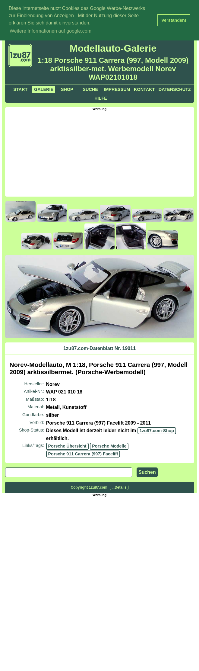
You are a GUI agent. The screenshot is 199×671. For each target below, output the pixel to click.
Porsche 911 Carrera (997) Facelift (83, 453)
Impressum (117, 88)
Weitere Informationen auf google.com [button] (50, 31)
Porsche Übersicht (67, 445)
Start (20, 88)
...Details (119, 486)
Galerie (43, 88)
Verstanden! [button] (173, 20)
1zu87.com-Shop (157, 430)
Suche (90, 88)
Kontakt (144, 88)
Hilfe (100, 97)
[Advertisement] (102, 152)
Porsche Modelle (109, 445)
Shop (67, 88)
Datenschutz (175, 88)
